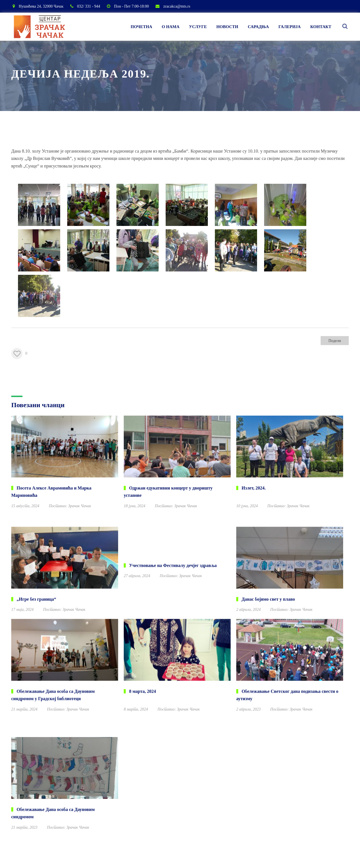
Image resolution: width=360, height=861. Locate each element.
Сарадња (258, 26)
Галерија (289, 26)
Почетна (141, 26)
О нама (170, 26)
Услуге (198, 26)
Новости (227, 26)
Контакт (320, 26)
